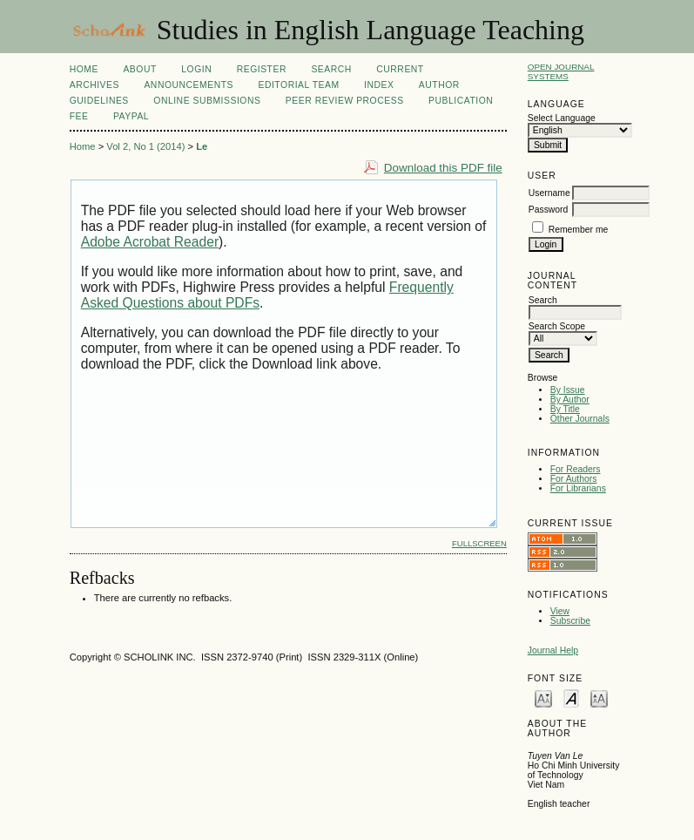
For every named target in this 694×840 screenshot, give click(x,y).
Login (196, 69)
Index (379, 85)
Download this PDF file (443, 167)
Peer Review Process (345, 100)
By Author (570, 399)
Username (549, 193)
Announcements (188, 85)
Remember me (579, 229)
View (559, 611)
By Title (565, 409)
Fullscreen (479, 543)
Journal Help (553, 650)
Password (549, 209)
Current (399, 69)
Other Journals (580, 418)
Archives (94, 85)
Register (261, 69)
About (139, 69)
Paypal (131, 116)
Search (331, 69)
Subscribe (570, 621)
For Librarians (578, 488)
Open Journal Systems (561, 71)
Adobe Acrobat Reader (150, 241)
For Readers (575, 469)
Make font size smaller (543, 698)
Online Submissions (206, 100)
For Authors (573, 479)
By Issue (567, 390)
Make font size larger (599, 698)
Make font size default (571, 698)
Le (201, 146)
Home (84, 69)
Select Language (562, 118)
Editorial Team (298, 85)
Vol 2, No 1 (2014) (145, 146)
